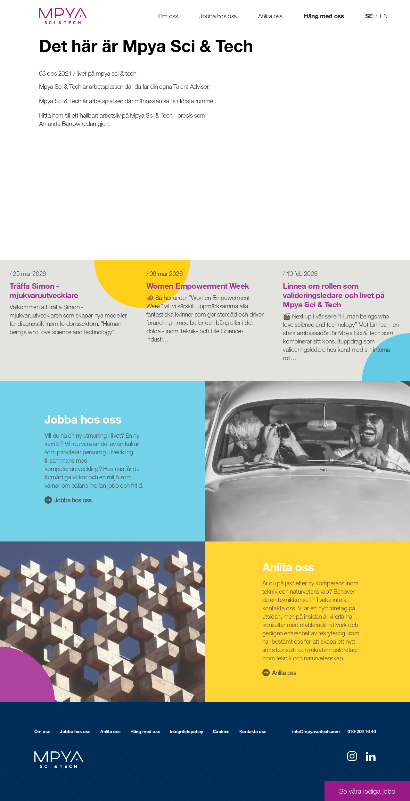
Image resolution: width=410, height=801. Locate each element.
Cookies (221, 731)
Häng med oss (324, 16)
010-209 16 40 (362, 731)
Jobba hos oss (218, 16)
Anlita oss (270, 16)
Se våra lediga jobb (367, 791)
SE (369, 16)
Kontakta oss (252, 731)
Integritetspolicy (186, 731)
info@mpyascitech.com (316, 731)
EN (383, 16)
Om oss (168, 16)
